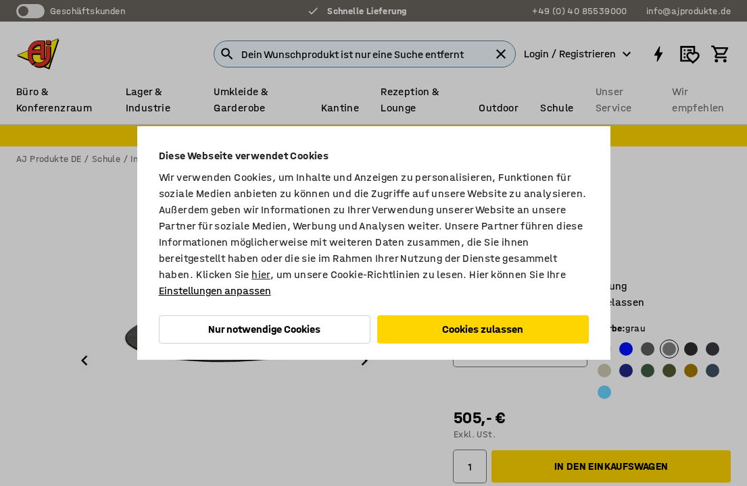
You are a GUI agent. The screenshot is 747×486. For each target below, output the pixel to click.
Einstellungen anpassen (215, 290)
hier (260, 274)
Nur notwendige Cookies (264, 329)
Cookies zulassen (482, 329)
